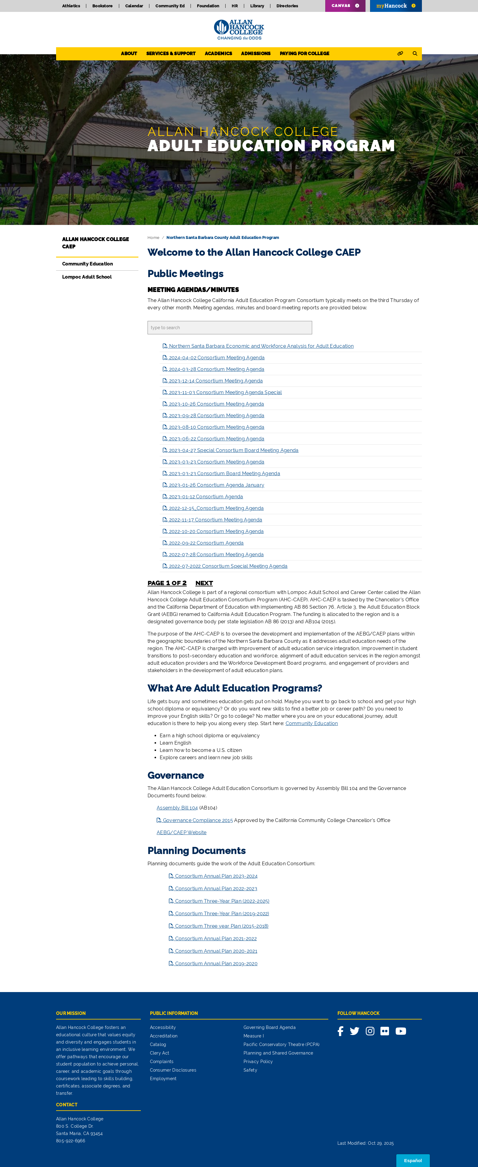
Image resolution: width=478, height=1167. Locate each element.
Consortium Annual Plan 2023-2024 (216, 876)
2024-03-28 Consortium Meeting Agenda (217, 369)
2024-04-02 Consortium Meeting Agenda (217, 358)
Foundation (208, 6)
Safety (250, 1070)
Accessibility (163, 1027)
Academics (218, 53)
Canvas (341, 5)
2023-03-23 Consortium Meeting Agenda (217, 462)
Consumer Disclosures (173, 1070)
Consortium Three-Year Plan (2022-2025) (222, 901)
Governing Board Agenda (270, 1027)
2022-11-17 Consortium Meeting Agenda (215, 520)
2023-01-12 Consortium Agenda (206, 497)
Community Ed (169, 6)
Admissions (255, 53)
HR (235, 6)
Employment (163, 1078)
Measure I (254, 1036)
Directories (287, 6)
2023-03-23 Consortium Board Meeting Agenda (224, 473)
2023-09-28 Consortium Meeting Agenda (217, 415)
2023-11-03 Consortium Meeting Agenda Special (225, 392)
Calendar (134, 6)
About (129, 53)
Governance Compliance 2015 (198, 820)
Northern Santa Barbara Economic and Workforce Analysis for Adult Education (261, 346)
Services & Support (171, 53)
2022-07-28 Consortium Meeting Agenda (216, 554)
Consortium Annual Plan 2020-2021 (216, 951)
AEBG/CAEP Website (181, 832)
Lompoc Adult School (87, 277)
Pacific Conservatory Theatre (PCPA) (281, 1044)
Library (257, 6)
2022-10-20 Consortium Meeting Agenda (216, 531)
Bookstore (102, 6)
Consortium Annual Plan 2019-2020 (216, 963)
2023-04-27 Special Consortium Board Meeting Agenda (234, 450)
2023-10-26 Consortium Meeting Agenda (216, 404)
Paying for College (305, 53)
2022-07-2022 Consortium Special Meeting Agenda (228, 566)
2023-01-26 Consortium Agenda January (217, 485)
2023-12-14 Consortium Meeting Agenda (216, 381)
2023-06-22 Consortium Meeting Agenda (217, 439)
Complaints (162, 1061)
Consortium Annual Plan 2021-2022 (216, 938)
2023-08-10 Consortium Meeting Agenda (217, 427)
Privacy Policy (258, 1061)
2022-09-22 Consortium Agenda (206, 543)
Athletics (71, 6)
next (204, 582)
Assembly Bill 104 (177, 808)
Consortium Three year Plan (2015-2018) (222, 926)
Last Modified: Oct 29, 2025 (365, 1143)
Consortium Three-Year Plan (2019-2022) (222, 913)
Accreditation (164, 1036)
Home (153, 237)
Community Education (87, 264)
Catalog (158, 1044)
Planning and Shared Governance (278, 1053)
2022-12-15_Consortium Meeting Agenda (216, 508)
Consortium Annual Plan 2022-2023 (216, 888)
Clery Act (159, 1053)
